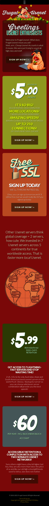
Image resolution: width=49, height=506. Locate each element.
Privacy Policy (24, 502)
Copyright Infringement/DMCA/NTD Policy (24, 500)
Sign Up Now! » (19, 59)
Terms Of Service (24, 498)
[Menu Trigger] (24, 2)
